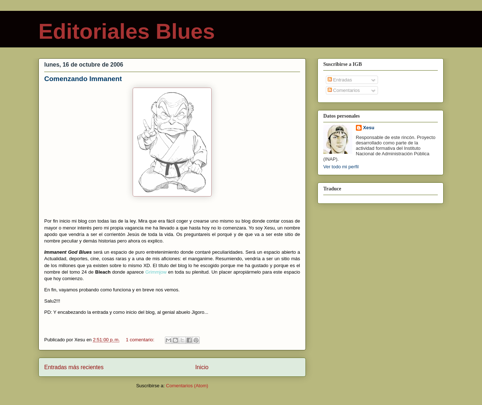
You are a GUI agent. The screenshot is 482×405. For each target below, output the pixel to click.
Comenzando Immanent (83, 79)
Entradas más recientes (74, 367)
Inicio (201, 367)
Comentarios (344, 90)
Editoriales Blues (126, 31)
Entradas (340, 80)
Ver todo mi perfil (341, 166)
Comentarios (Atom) (187, 385)
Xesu (368, 127)
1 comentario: (140, 339)
